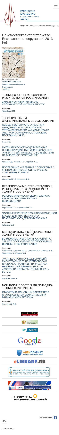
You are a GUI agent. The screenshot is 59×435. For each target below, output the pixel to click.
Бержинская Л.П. (9, 208)
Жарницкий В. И (9, 179)
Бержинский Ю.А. (24, 208)
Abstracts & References (11, 82)
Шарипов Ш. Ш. (23, 179)
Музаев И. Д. (7, 162)
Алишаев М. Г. (8, 251)
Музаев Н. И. (19, 162)
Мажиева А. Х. (8, 253)
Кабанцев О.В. (8, 225)
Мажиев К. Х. (47, 251)
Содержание (7, 87)
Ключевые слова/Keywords (13, 84)
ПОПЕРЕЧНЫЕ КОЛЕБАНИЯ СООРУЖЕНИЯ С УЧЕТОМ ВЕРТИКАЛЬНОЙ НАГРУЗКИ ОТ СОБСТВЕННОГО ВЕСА (28, 170)
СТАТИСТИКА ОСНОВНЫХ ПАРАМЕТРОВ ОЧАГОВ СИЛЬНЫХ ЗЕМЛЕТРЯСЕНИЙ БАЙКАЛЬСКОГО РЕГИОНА (25, 295)
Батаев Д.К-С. (21, 251)
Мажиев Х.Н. (20, 253)
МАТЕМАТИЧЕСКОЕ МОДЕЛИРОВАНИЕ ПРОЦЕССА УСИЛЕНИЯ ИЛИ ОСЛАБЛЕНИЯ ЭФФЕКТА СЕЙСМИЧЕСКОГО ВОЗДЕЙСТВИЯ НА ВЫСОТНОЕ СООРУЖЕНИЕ (28, 151)
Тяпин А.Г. (6, 142)
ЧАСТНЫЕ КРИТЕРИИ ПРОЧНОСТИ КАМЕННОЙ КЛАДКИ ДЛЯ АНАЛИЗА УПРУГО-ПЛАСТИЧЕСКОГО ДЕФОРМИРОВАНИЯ (29, 216)
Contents (5, 89)
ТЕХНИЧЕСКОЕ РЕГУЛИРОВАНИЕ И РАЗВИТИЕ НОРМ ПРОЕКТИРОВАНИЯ (25, 96)
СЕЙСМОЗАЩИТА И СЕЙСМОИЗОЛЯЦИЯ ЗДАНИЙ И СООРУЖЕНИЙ (27, 233)
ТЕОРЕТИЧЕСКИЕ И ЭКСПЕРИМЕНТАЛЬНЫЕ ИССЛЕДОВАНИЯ (28, 119)
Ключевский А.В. (9, 304)
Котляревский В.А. (10, 278)
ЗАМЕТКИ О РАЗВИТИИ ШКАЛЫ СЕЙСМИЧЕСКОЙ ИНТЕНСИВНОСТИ (23, 103)
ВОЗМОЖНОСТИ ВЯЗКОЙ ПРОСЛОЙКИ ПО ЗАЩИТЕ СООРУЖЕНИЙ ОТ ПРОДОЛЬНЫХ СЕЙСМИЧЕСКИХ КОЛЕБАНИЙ (27, 241)
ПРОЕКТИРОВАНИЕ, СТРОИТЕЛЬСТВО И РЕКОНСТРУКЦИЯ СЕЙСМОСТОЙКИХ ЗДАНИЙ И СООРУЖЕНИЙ (27, 189)
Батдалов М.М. (34, 251)
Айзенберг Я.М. (8, 111)
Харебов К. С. (32, 162)
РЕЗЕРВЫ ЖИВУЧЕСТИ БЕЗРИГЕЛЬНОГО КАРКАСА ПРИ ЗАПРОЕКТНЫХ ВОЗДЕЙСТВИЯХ (26, 198)
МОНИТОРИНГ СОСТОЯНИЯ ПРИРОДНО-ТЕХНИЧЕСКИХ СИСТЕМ (27, 286)
